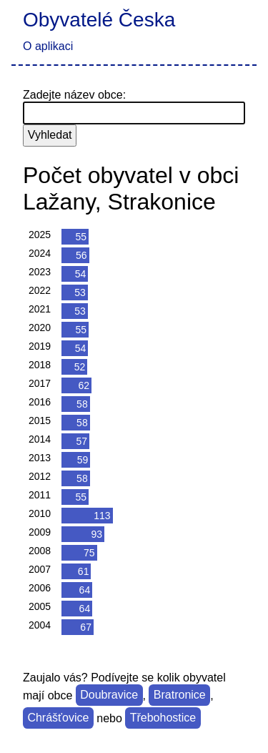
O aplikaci (48, 46)
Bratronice (180, 695)
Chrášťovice (58, 718)
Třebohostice (163, 718)
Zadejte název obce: (74, 95)
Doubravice (109, 695)
